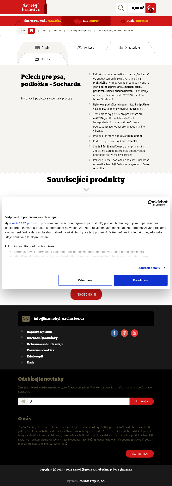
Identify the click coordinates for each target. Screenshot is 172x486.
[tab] (42, 47)
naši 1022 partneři (25, 223)
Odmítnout (85, 280)
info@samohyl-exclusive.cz (59, 319)
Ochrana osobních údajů (45, 344)
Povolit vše (140, 280)
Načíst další (86, 294)
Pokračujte (141, 401)
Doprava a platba (39, 332)
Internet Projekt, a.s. (92, 481)
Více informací (140, 453)
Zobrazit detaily (149, 267)
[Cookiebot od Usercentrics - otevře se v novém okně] (151, 203)
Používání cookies (40, 350)
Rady (30, 362)
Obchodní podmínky (42, 338)
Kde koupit (35, 356)
